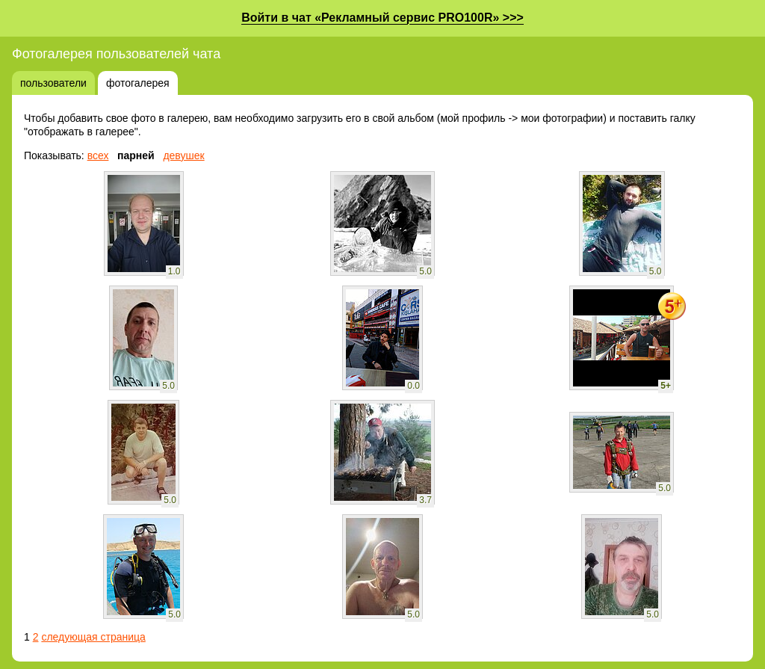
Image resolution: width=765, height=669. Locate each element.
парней (136, 155)
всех (98, 155)
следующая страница (93, 637)
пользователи (53, 83)
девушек (183, 155)
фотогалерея (138, 83)
